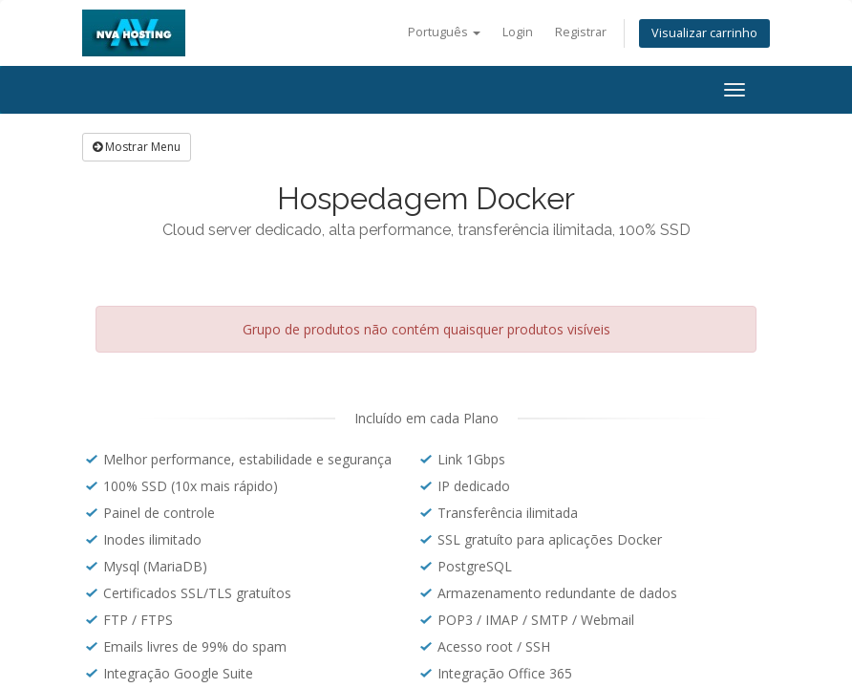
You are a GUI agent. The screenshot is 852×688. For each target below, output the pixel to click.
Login (517, 32)
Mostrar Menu (137, 147)
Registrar (581, 32)
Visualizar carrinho (704, 33)
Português (444, 32)
